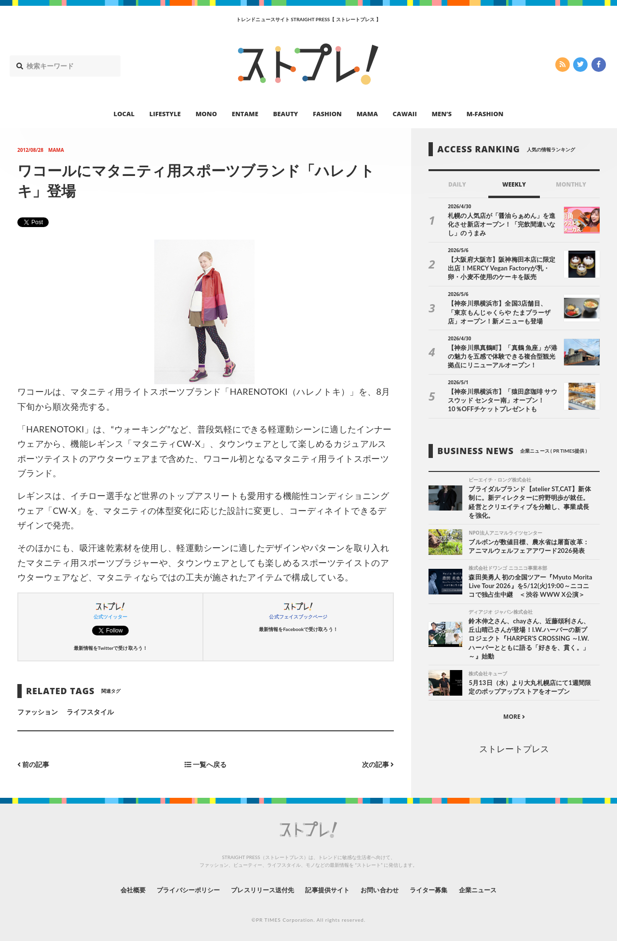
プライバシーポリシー (180, 890)
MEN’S (441, 113)
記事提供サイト (328, 890)
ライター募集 (437, 890)
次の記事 (378, 765)
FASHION (327, 113)
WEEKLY (514, 184)
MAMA (367, 113)
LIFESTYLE (165, 113)
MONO (206, 113)
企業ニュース (489, 890)
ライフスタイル (90, 712)
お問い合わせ (384, 890)
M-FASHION (485, 113)
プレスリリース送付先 (260, 890)
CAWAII (405, 113)
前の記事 (33, 765)
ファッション (37, 712)
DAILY (457, 184)
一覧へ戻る (206, 765)
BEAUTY (285, 113)
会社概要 (120, 890)
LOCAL (124, 113)
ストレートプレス (514, 749)
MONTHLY (571, 184)
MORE (514, 718)
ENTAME (245, 113)
